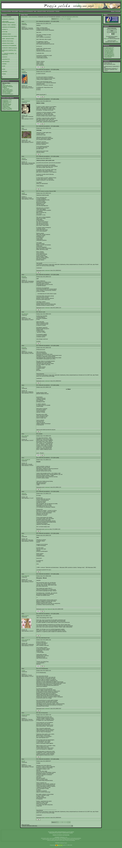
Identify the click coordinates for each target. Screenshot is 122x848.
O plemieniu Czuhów (7, 99)
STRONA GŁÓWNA (6, 11)
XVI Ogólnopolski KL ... (109, 53)
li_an (23, 387)
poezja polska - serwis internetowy (29, 16)
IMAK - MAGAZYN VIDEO (40, 11)
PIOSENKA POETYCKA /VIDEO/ (10, 36)
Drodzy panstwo (108, 57)
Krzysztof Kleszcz (26, 101)
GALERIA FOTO (6, 59)
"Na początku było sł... (7, 85)
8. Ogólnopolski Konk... (110, 47)
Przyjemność (5, 101)
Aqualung (24, 23)
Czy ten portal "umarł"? (8, 89)
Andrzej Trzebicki (26, 714)
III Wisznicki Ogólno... (109, 50)
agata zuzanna (25, 615)
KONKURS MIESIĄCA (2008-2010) (69, 16)
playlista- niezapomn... (7, 91)
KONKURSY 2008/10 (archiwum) (10, 47)
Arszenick (24, 347)
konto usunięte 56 (26, 639)
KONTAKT (5, 71)
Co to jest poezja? (6, 92)
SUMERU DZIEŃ (6, 107)
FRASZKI (5, 87)
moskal (23, 670)
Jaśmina (24, 158)
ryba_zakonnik (25, 435)
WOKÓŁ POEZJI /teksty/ (8, 41)
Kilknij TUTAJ (107, 38)
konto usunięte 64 (26, 459)
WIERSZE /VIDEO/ (7, 34)
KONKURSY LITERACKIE (8, 19)
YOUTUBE (5, 31)
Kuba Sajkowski (25, 576)
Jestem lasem (6, 106)
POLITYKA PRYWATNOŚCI (9, 22)
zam (23, 535)
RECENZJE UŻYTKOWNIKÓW (9, 45)
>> (69, 18)
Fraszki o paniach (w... (7, 109)
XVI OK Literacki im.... (109, 48)
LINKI (4, 69)
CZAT (4, 66)
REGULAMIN (15, 11)
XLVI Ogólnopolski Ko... (110, 56)
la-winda (24, 71)
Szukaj (4, 73)
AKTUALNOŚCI (50, 11)
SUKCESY (5, 56)
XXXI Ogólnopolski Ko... (110, 55)
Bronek (23, 761)
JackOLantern (6, 103)
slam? (4, 84)
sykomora (24, 493)
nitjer (23, 128)
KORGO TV (5, 29)
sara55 (23, 193)
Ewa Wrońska (25, 314)
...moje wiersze (6, 88)
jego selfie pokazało (7, 104)
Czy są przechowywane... (8, 93)
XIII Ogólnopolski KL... (109, 51)
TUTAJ (116, 41)
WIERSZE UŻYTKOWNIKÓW (26, 11)
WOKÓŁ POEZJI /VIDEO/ (8, 43)
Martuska (24, 276)
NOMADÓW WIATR (7, 102)
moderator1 (47, 307)
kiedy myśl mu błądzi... (7, 108)
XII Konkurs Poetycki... (109, 49)
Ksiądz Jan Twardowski (8, 86)
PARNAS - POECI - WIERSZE (9, 24)
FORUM (57, 11)
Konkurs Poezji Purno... (110, 54)
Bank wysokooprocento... (8, 90)
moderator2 (47, 270)
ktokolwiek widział (6, 105)
